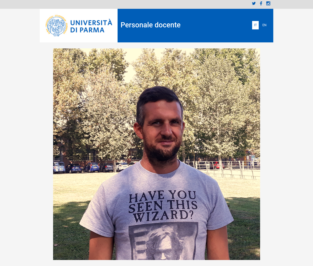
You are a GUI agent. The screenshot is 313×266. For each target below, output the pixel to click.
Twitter (254, 3)
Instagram (268, 3)
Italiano (255, 25)
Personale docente (151, 25)
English (264, 25)
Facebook (261, 3)
